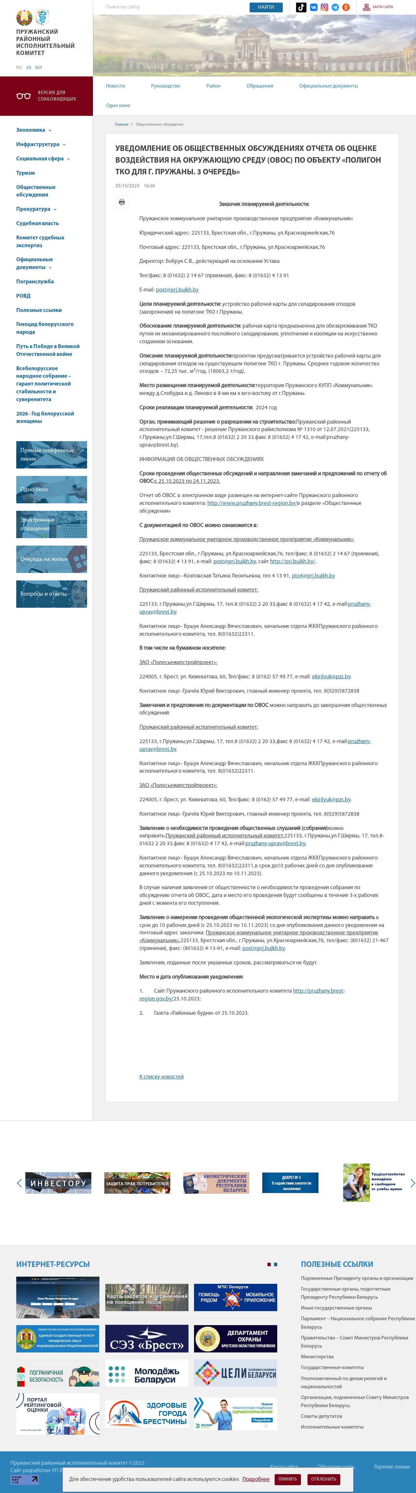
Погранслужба (35, 282)
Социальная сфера (43, 159)
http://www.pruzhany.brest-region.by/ (252, 503)
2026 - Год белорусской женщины (45, 418)
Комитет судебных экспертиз (40, 242)
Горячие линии (392, 1467)
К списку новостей (161, 1077)
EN (29, 68)
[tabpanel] (146, 1359)
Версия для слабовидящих (57, 96)
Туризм (25, 173)
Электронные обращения (37, 524)
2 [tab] (275, 1264)
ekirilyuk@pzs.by (331, 677)
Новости (115, 86)
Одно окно (118, 105)
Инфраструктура (41, 144)
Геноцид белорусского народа (45, 328)
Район (213, 86)
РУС (19, 68)
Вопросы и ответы (43, 594)
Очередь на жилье (43, 559)
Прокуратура (36, 209)
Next (411, 1183)
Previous (21, 1183)
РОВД (23, 296)
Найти (266, 7)
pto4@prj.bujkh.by (313, 576)
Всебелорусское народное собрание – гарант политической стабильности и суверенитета (43, 384)
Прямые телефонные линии (47, 455)
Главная (121, 125)
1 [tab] (269, 1264)
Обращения (260, 86)
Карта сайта (383, 7)
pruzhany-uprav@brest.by (275, 844)
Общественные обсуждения (36, 191)
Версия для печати (121, 201)
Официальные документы (328, 86)
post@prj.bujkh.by (177, 290)
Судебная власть (37, 223)
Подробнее (256, 1479)
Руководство (165, 86)
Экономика (33, 130)
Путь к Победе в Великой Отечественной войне (48, 350)
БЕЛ (38, 68)
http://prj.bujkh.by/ (292, 561)
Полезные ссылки (39, 310)
